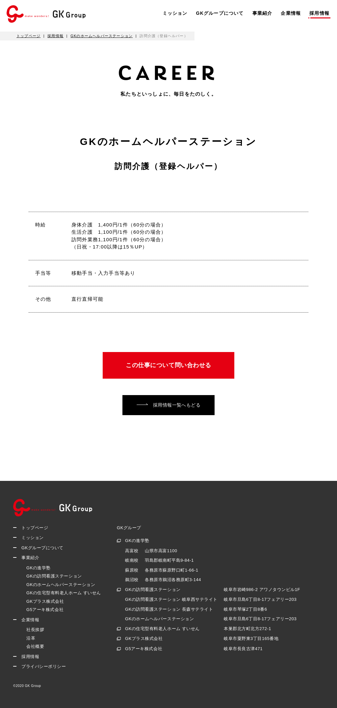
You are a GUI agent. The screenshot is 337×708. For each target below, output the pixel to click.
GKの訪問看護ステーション (54, 576)
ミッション (175, 13)
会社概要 (35, 646)
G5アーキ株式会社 (45, 609)
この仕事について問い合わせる (168, 365)
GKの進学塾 (38, 567)
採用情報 (319, 13)
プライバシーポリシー (43, 666)
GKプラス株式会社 (45, 601)
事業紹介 (262, 13)
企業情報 (291, 13)
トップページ (34, 527)
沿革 (30, 638)
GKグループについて (220, 13)
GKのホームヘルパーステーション (60, 584)
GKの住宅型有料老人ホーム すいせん (63, 592)
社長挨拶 (35, 629)
